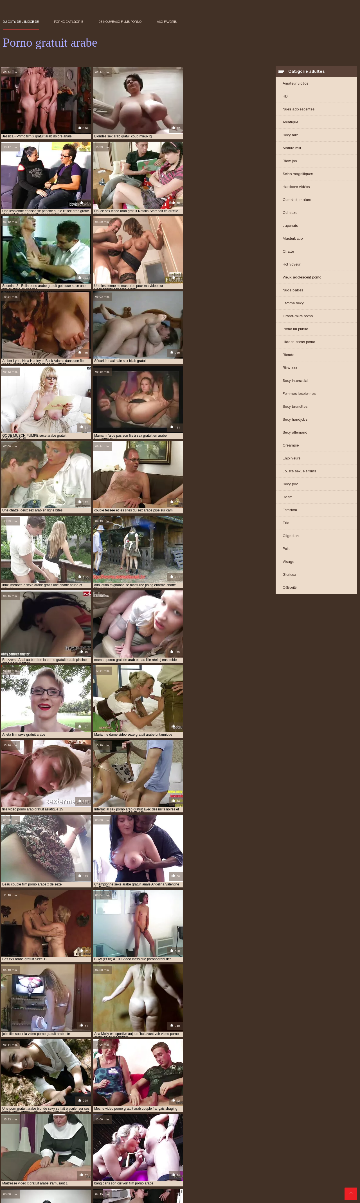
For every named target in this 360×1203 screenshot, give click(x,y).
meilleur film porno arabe (40, 1161)
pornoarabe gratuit (326, 1161)
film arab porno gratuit (268, 1146)
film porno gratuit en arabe (302, 1152)
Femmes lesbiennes (299, 394)
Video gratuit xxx (243, 1180)
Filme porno (168, 1183)
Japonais (290, 226)
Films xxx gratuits (307, 1192)
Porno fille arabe (44, 1183)
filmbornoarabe (260, 1158)
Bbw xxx (290, 368)
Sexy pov (290, 484)
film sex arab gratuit (277, 1155)
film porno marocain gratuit (63, 1155)
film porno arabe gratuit (287, 1149)
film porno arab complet (142, 1149)
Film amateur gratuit (251, 1177)
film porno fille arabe (109, 1152)
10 (150, 1104)
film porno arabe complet (237, 1149)
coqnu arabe (150, 1146)
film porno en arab (69, 1152)
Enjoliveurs (291, 458)
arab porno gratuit (20, 1146)
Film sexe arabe (328, 1174)
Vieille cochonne (320, 1180)
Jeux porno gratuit (200, 1183)
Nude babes (293, 290)
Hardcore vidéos (296, 187)
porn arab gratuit (173, 1161)
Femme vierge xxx (79, 1183)
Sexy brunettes (295, 407)
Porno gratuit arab (162, 1192)
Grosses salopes (198, 1192)
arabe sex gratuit (57, 1146)
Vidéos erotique (297, 1174)
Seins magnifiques (298, 174)
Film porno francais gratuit (42, 1195)
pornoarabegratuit (20, 1164)
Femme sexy (293, 303)
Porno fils (154, 1174)
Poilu (287, 549)
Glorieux (289, 575)
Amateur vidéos (295, 83)
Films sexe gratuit (290, 1177)
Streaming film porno (223, 1174)
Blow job (290, 161)
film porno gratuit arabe (252, 1152)
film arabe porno (308, 1146)
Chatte (288, 252)
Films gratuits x (209, 1180)
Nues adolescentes (298, 109)
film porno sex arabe (111, 1155)
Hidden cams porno (299, 342)
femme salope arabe (225, 1146)
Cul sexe (290, 213)
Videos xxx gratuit (272, 1183)
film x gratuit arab (185, 1158)
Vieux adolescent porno (302, 277)
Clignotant (291, 536)
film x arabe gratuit (146, 1158)
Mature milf (292, 148)
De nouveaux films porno (119, 21)
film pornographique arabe (195, 1155)
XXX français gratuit (76, 1174)
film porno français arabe (155, 1152)
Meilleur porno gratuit (102, 1180)
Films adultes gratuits (48, 1186)
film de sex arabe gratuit (94, 1149)
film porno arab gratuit (189, 1149)
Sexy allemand (295, 433)
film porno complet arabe (25, 1152)
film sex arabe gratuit (319, 1155)
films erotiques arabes (298, 1158)
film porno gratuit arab (204, 1152)
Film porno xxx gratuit (41, 1192)
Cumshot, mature (297, 200)
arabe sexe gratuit (93, 1146)
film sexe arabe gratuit (58, 1158)
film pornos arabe (239, 1155)
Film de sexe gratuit (173, 1180)
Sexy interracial (295, 381)
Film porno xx (139, 1180)
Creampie (291, 445)
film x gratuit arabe (223, 1158)
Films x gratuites (237, 1183)
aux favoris (167, 21)
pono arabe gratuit (135, 1161)
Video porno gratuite (201, 1189)
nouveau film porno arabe (91, 1161)
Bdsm (287, 497)
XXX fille (294, 1180)
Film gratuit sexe (326, 1177)
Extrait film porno (183, 1174)
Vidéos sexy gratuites (58, 1180)
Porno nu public (295, 329)
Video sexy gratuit (262, 1174)
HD (285, 96)
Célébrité (289, 588)
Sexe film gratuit (60, 1189)
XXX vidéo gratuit (38, 1174)
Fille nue (11, 1174)
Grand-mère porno (298, 316)
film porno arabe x (329, 1149)
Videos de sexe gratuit (123, 1177)
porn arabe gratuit (210, 1161)
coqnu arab (124, 1146)
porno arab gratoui (249, 1161)
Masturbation (294, 239)
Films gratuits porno (209, 1177)
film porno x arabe (150, 1155)
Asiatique (290, 122)
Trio (286, 523)
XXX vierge (272, 1180)
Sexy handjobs (295, 420)
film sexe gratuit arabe (104, 1158)
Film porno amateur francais (74, 1177)
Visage (288, 562)
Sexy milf (290, 135)
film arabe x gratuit (50, 1149)
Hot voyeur (291, 264)
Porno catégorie (68, 21)
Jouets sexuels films (299, 471)
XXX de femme (111, 1183)
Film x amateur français (119, 1174)
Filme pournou (140, 1183)
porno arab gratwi (287, 1161)
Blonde (288, 355)
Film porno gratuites (167, 1177)
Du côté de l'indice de (21, 21)
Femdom (290, 510)
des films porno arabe (184, 1146)
